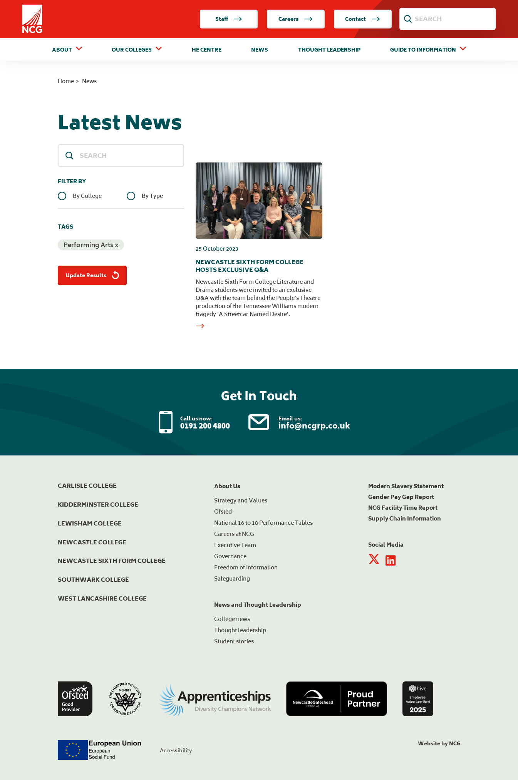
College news (232, 618)
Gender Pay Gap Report (401, 496)
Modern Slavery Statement (406, 486)
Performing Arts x (91, 244)
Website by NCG (439, 743)
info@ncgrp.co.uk (314, 426)
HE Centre (206, 50)
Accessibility (176, 750)
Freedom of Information (246, 567)
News (259, 50)
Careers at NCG (234, 533)
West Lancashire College (102, 598)
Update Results (93, 275)
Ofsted (223, 511)
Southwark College (93, 580)
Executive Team (235, 545)
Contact (362, 19)
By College (87, 196)
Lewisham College (90, 523)
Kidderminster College (98, 505)
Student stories (234, 641)
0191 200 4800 (205, 426)
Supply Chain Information (404, 518)
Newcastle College (92, 542)
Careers (295, 19)
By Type (152, 196)
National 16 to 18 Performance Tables (263, 522)
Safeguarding (232, 578)
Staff (228, 19)
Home (66, 81)
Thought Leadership (329, 50)
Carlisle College (87, 486)
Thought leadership (240, 630)
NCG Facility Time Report (403, 507)
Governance (230, 556)
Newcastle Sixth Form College (112, 561)
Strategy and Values (240, 500)
